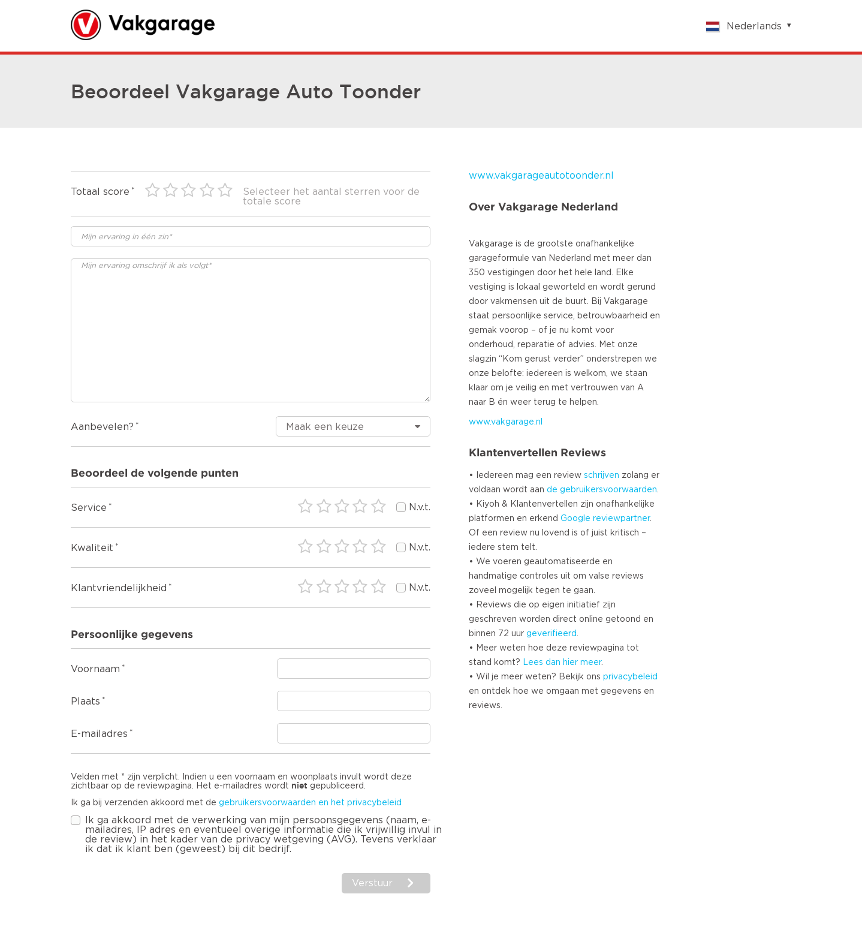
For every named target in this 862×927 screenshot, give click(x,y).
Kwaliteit (92, 548)
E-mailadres (99, 734)
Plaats (85, 701)
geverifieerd (551, 634)
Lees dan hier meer (562, 662)
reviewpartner (621, 518)
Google (575, 518)
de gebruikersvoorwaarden (602, 490)
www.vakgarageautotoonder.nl (541, 175)
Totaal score (100, 192)
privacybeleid (630, 677)
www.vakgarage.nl (505, 422)
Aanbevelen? (102, 427)
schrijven (601, 475)
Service (89, 508)
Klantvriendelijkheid (119, 588)
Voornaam (95, 669)
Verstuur (372, 883)
